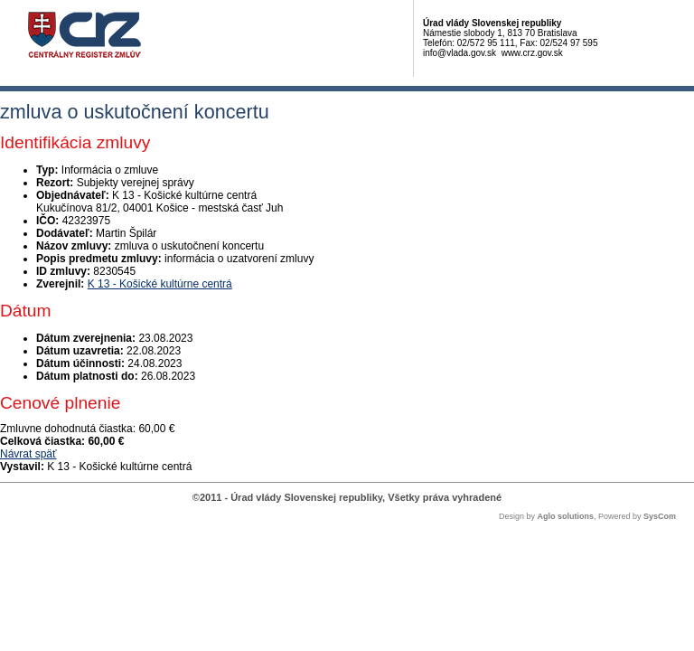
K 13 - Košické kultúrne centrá (160, 284)
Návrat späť (28, 454)
